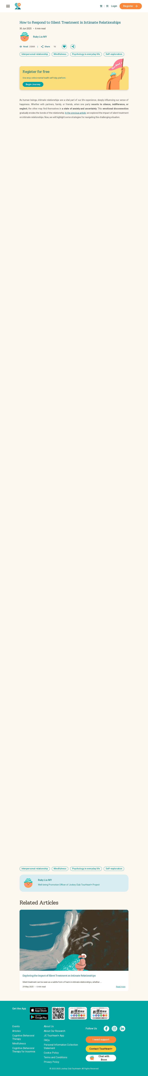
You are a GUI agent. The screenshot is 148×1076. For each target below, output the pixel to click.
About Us (49, 1026)
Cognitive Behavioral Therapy (23, 1037)
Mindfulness (19, 1043)
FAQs (47, 1040)
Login (114, 6)
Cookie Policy (51, 1052)
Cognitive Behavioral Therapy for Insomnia (23, 1050)
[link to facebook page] (106, 1028)
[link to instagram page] (114, 1028)
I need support (101, 1039)
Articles (16, 1031)
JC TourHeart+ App (54, 1035)
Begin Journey (33, 84)
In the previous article (75, 113)
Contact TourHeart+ (100, 1048)
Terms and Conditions (55, 1057)
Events (16, 1026)
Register (130, 6)
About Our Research (54, 1031)
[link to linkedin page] (122, 1028)
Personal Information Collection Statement (61, 1046)
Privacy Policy (51, 1062)
